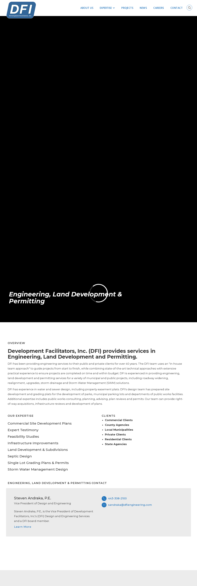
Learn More (22, 526)
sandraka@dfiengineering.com (130, 504)
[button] (107, 8)
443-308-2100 (117, 498)
